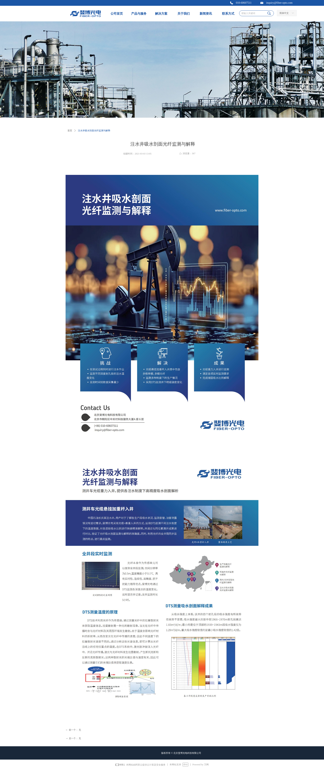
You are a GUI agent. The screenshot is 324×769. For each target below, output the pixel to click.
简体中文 (284, 13)
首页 (70, 130)
